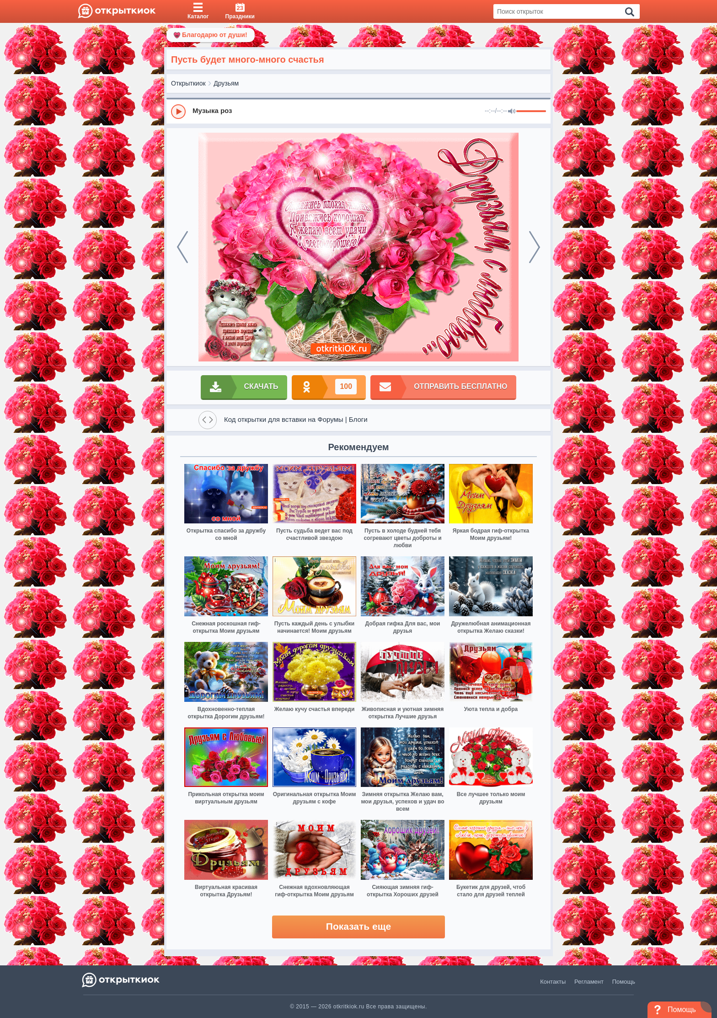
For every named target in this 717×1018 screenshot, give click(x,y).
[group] (358, 111)
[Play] (178, 111)
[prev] (182, 247)
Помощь (623, 981)
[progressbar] (531, 111)
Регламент (589, 981)
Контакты (553, 981)
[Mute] (511, 111)
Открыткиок (188, 83)
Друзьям (226, 83)
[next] (534, 247)
